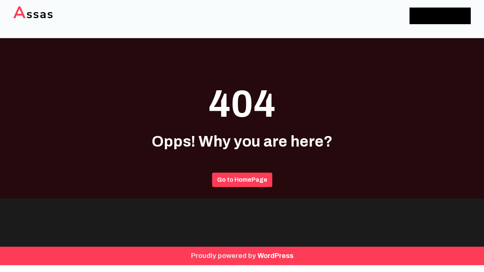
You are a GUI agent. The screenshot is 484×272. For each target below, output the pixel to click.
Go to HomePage (242, 179)
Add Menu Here (440, 15)
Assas (33, 14)
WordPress (275, 256)
